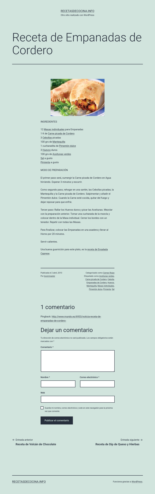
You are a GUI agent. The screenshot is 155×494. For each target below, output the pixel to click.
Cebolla (111, 279)
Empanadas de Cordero (97, 282)
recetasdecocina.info (77, 11)
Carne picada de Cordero (61, 133)
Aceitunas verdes (62, 154)
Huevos (47, 150)
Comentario (47, 347)
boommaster (49, 276)
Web (43, 392)
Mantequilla (59, 141)
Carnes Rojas (108, 273)
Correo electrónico (89, 377)
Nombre (45, 377)
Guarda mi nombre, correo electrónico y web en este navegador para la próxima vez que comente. (79, 409)
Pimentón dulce (67, 145)
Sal (42, 158)
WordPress (137, 481)
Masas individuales (54, 129)
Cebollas (47, 137)
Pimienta (45, 162)
